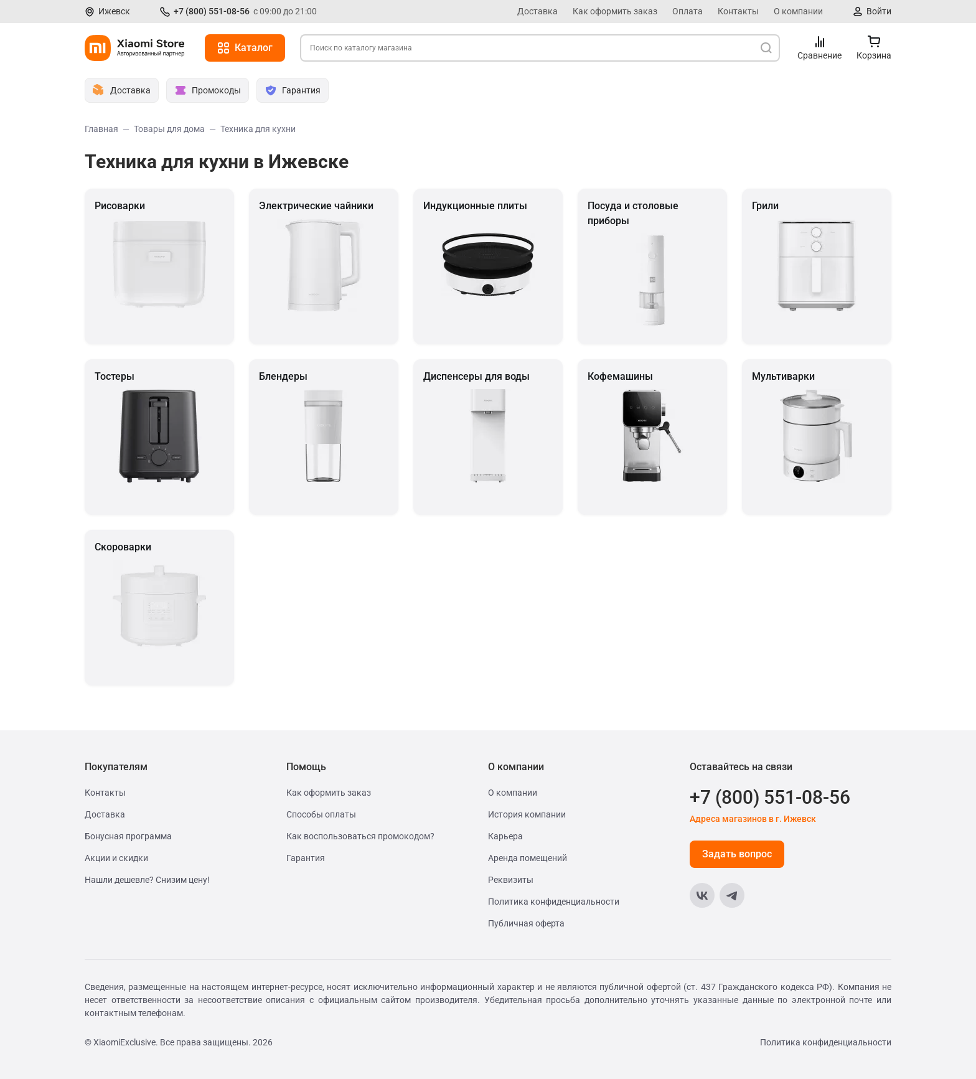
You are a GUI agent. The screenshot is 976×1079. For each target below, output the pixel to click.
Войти (878, 11)
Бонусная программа (128, 836)
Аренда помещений (527, 858)
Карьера (505, 836)
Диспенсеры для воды (476, 376)
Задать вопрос (737, 854)
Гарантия (305, 858)
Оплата (687, 11)
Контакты (738, 11)
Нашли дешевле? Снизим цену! (147, 880)
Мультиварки (783, 376)
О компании (798, 11)
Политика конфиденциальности (553, 902)
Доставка (537, 11)
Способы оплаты (321, 814)
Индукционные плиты (475, 206)
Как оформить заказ (615, 11)
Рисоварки (120, 206)
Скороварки (123, 547)
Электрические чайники (316, 206)
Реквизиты (510, 880)
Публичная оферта (526, 923)
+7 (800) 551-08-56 (212, 11)
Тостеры (114, 376)
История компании (527, 814)
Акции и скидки (116, 858)
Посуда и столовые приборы (633, 213)
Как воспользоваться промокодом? (360, 836)
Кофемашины (620, 376)
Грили (765, 206)
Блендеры (283, 376)
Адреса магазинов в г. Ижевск (753, 819)
